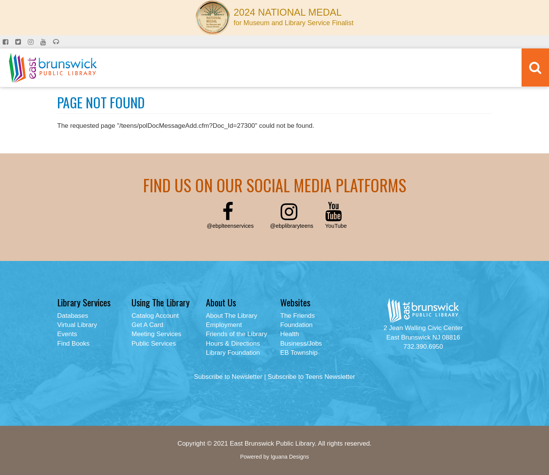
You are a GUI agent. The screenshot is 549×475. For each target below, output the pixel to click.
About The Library (231, 315)
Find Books (73, 343)
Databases (72, 315)
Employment (224, 324)
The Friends (297, 315)
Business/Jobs (301, 343)
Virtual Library (77, 324)
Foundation (296, 324)
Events (67, 334)
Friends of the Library (236, 334)
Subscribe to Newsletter (228, 376)
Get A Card (147, 324)
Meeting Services (156, 334)
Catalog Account (155, 315)
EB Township (299, 352)
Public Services (154, 343)
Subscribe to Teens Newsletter (311, 376)
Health (289, 334)
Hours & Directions (233, 343)
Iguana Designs (290, 457)
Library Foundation (233, 352)
